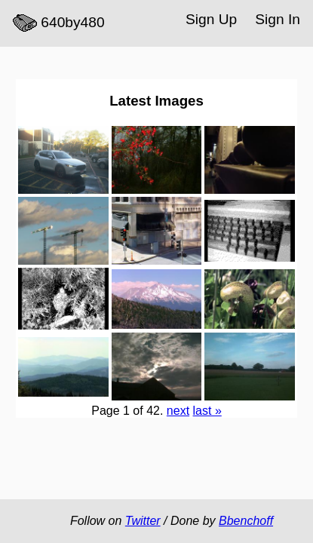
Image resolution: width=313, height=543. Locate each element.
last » (207, 410)
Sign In (277, 19)
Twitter (143, 520)
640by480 (59, 23)
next (178, 410)
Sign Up (211, 19)
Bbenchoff (246, 520)
